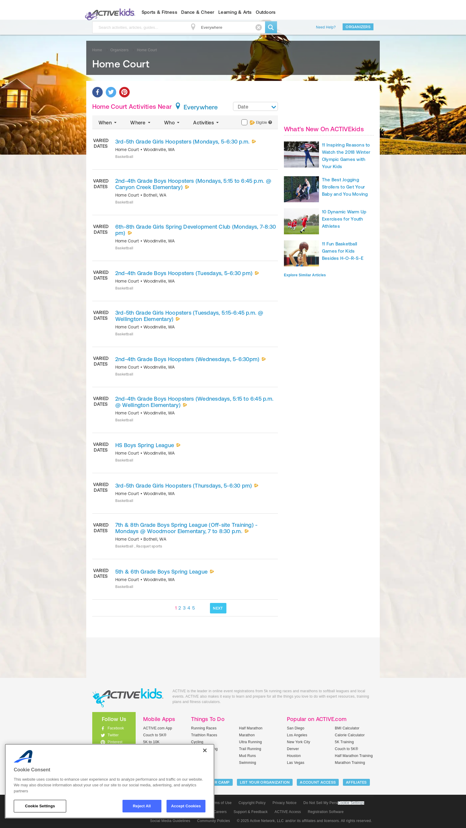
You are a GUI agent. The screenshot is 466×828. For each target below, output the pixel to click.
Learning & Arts (235, 12)
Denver (293, 749)
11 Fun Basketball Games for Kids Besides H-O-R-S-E (342, 251)
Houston (294, 756)
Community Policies (213, 821)
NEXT (218, 608)
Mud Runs (247, 756)
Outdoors (266, 12)
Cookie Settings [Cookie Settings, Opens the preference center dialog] (40, 806)
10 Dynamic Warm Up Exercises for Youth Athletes (344, 219)
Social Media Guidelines (170, 821)
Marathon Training (350, 763)
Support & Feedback (251, 812)
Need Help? (326, 27)
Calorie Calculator (350, 735)
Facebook (116, 728)
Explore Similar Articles (305, 275)
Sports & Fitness (159, 12)
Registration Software (326, 812)
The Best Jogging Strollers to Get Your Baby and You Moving (345, 187)
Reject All (142, 806)
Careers (220, 812)
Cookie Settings (351, 803)
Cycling (197, 742)
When (108, 122)
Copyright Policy (252, 803)
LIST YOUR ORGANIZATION (265, 782)
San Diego (295, 728)
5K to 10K (151, 742)
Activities (206, 122)
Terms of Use (221, 803)
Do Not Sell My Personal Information (333, 803)
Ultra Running (250, 742)
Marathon (247, 735)
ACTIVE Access (288, 812)
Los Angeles (297, 735)
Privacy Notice (284, 803)
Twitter (113, 735)
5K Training (344, 742)
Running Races (204, 728)
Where (141, 122)
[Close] (204, 750)
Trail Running (250, 749)
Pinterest (115, 742)
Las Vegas (295, 763)
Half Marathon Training (354, 756)
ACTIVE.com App (157, 728)
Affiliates (356, 782)
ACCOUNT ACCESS (318, 782)
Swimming (247, 763)
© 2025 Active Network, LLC (260, 821)
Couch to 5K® (155, 735)
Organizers (358, 27)
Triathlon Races (204, 735)
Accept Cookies (186, 806)
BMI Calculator (347, 728)
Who (172, 122)
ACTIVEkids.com (109, 12)
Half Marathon (251, 728)
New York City (298, 742)
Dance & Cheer (197, 12)
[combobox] (255, 106)
